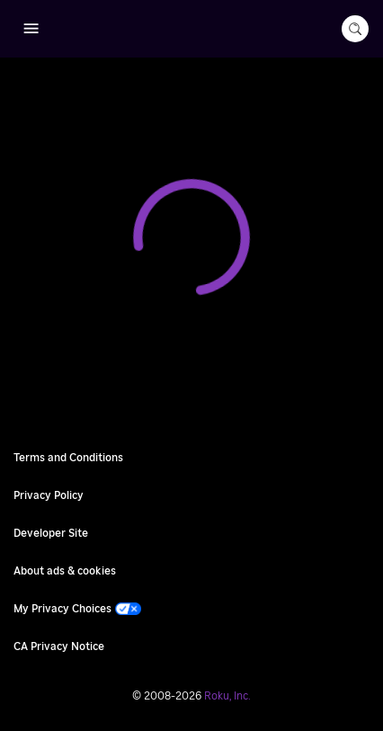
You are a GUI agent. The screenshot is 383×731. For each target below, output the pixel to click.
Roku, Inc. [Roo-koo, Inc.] (227, 696)
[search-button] (355, 28)
